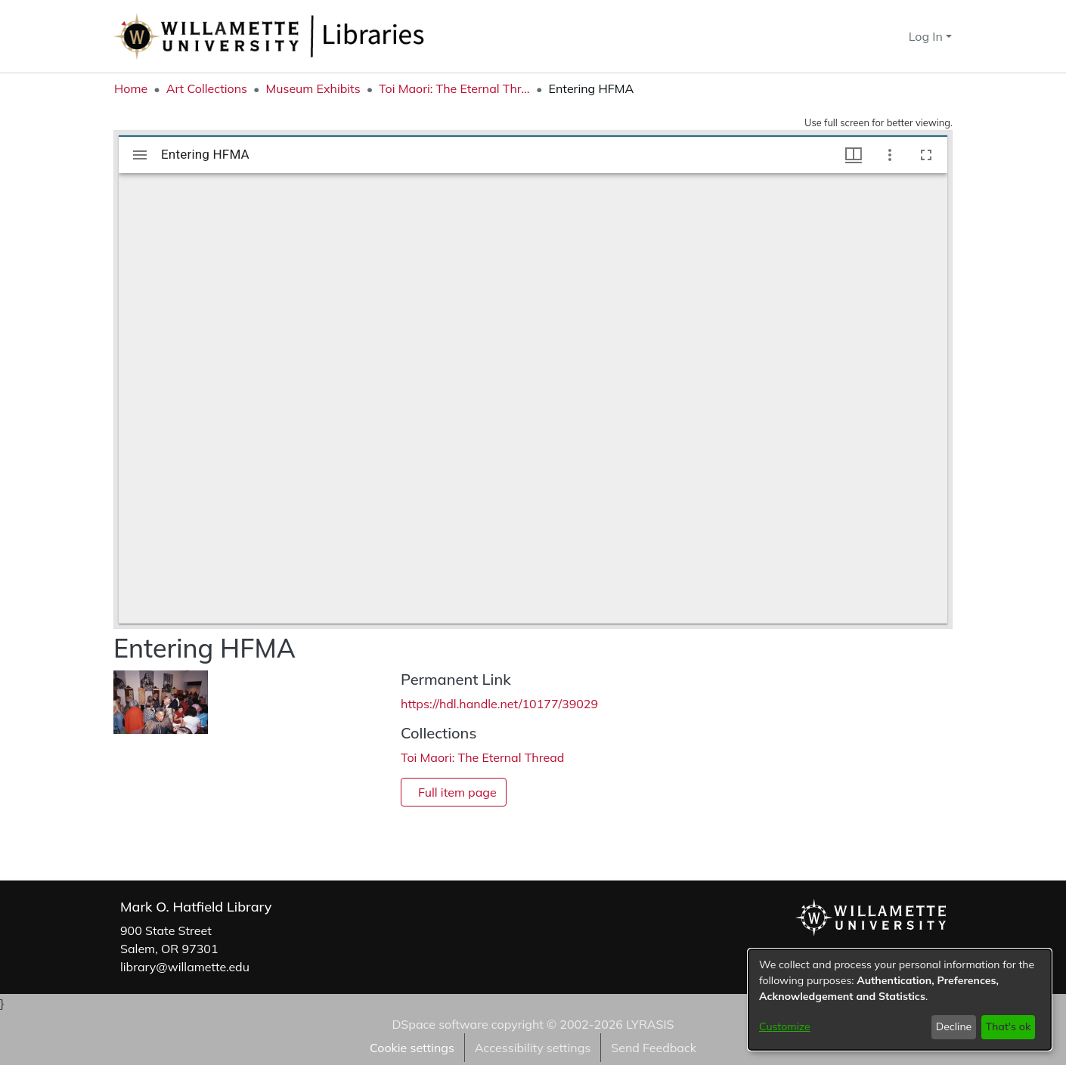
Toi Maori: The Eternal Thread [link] (454, 88)
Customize (784, 1026)
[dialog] (899, 999)
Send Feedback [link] (653, 1047)
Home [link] (130, 88)
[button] (869, 36)
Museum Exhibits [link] (312, 88)
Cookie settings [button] (412, 1047)
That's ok (1007, 1026)
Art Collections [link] (206, 88)
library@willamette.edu (184, 966)
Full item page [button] (457, 792)
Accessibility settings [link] (532, 1047)
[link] (482, 757)
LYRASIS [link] (650, 1024)
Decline (954, 1026)
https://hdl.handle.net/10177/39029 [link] (499, 703)
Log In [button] (927, 36)
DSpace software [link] (440, 1024)
